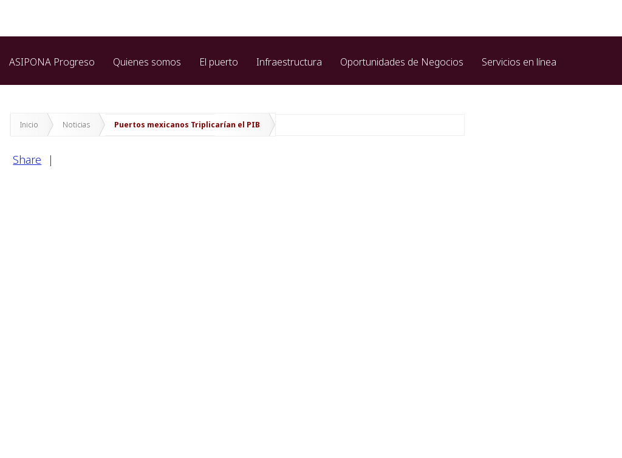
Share (27, 159)
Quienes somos (147, 62)
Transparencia (40, 89)
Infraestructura (289, 62)
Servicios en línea (519, 62)
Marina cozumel (281, 89)
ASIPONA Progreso (52, 62)
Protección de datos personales (158, 89)
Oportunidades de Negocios (401, 62)
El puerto (218, 62)
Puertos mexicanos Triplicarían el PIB (187, 125)
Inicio (29, 125)
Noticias (76, 125)
